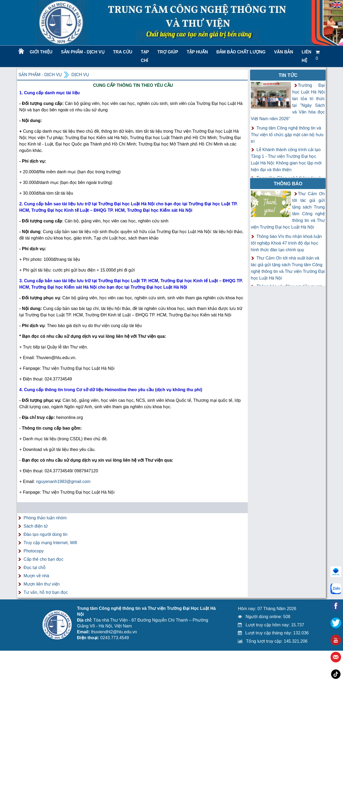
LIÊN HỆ (306, 56)
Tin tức (288, 75)
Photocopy (33, 551)
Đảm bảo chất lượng (240, 52)
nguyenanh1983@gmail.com (63, 481)
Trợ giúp (167, 52)
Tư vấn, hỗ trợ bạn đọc (45, 592)
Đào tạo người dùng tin (45, 534)
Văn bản (283, 52)
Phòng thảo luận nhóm (44, 518)
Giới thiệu (41, 52)
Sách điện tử (35, 526)
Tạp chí (145, 56)
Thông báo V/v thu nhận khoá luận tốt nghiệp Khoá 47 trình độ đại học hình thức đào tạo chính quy (286, 243)
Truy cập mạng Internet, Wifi (50, 542)
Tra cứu (122, 52)
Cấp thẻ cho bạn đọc (43, 559)
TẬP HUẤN (197, 52)
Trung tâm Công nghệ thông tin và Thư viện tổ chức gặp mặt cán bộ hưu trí (287, 135)
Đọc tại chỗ (34, 567)
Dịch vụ (80, 74)
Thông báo (288, 183)
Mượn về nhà (36, 576)
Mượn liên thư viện (41, 584)
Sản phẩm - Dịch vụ (82, 52)
